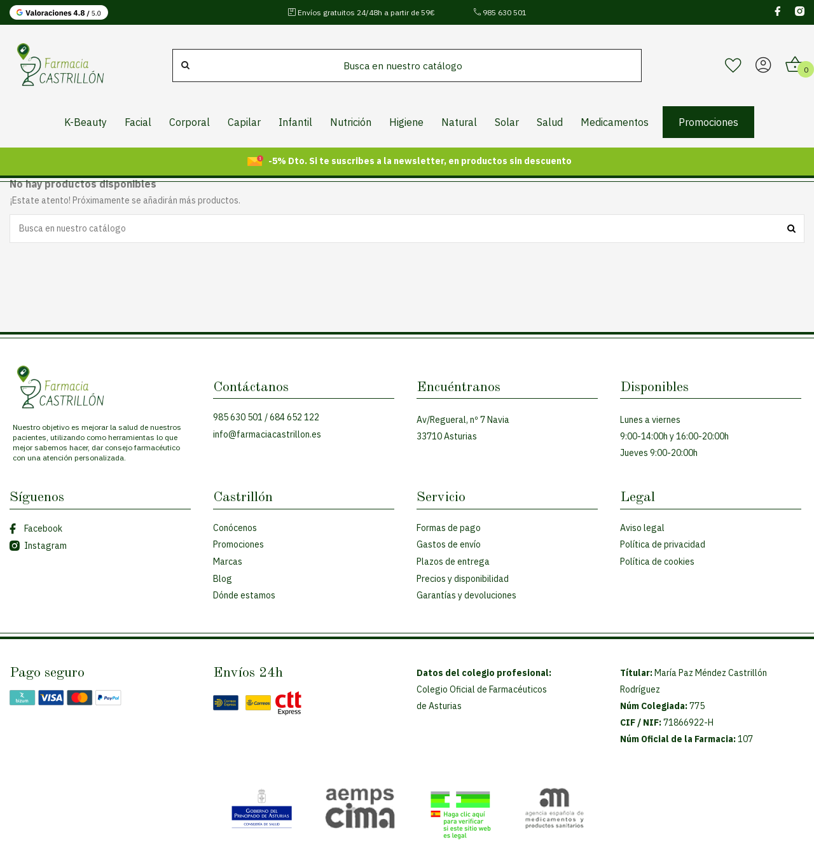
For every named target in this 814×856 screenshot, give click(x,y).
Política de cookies (657, 561)
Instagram (38, 545)
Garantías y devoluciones (466, 595)
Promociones (238, 544)
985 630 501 (500, 12)
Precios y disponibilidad (463, 578)
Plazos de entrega (453, 561)
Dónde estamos (244, 595)
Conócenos (235, 528)
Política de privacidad (662, 544)
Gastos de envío (449, 544)
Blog (222, 578)
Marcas (227, 561)
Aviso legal (642, 528)
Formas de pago (449, 528)
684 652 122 (294, 417)
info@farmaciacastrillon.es (267, 434)
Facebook (36, 528)
